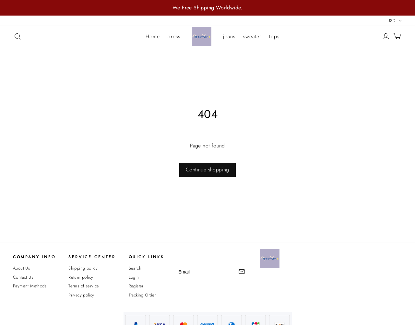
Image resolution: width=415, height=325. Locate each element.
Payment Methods (29, 286)
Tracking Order (142, 295)
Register (136, 286)
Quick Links (146, 257)
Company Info (34, 257)
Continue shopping (207, 169)
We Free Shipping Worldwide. (207, 7)
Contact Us (23, 277)
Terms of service (83, 286)
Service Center (91, 257)
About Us (21, 268)
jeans (229, 36)
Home (153, 36)
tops (274, 36)
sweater (252, 36)
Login (134, 277)
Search (135, 268)
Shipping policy (83, 268)
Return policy (80, 277)
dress (174, 36)
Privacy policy (81, 295)
